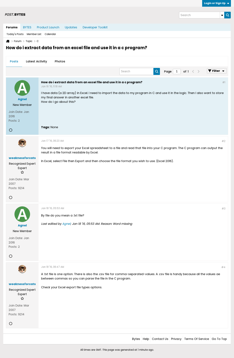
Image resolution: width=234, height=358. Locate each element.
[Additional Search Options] (222, 15)
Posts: (13, 121)
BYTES (27, 27)
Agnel (66, 224)
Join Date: (16, 112)
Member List (34, 34)
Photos (60, 61)
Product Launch (48, 27)
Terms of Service (196, 339)
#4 (223, 267)
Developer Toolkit (95, 27)
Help (146, 339)
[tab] (14, 61)
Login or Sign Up (216, 3)
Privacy (176, 339)
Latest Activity (36, 61)
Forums (12, 27)
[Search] (201, 15)
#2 (223, 141)
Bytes (136, 339)
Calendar (50, 34)
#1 (223, 82)
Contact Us (160, 339)
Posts (14, 61)
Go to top (219, 339)
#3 (223, 208)
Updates (71, 27)
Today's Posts (15, 34)
